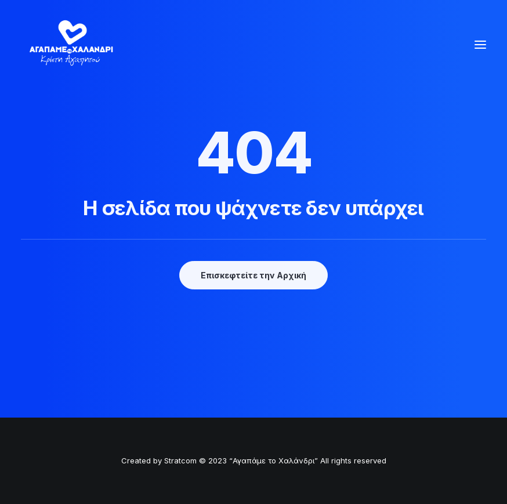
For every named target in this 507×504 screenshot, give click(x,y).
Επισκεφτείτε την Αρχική (253, 275)
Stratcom (180, 460)
